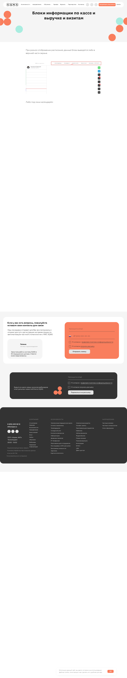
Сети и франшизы (108, 428)
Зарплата (54, 451)
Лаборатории (55, 436)
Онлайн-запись (81, 425)
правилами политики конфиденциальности (97, 342)
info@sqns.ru (12, 427)
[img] (96, 4)
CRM (77, 448)
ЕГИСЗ (78, 446)
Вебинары (32, 442)
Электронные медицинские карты (61, 423)
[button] (107, 4)
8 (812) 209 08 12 (13, 424)
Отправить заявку (79, 351)
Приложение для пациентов (85, 428)
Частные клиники (107, 423)
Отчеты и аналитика (57, 425)
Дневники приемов (57, 438)
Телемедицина (55, 428)
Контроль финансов (57, 433)
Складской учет (56, 431)
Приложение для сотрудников (60, 443)
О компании (33, 423)
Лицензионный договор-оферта (17, 448)
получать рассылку (87, 346)
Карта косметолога (57, 453)
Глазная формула (81, 441)
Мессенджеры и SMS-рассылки (60, 446)
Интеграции (80, 443)
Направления (33, 430)
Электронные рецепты (83, 423)
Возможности (33, 427)
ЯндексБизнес (80, 436)
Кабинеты (79, 431)
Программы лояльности (58, 448)
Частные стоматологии (109, 425)
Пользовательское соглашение (17, 456)
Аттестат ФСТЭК (12, 453)
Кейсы (31, 437)
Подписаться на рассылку (81, 392)
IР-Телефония (55, 441)
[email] (92, 329)
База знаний (33, 432)
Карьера (32, 425)
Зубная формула (81, 433)
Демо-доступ (80, 450)
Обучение (32, 440)
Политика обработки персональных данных (21, 450)
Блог (31, 435)
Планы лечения (81, 438)
